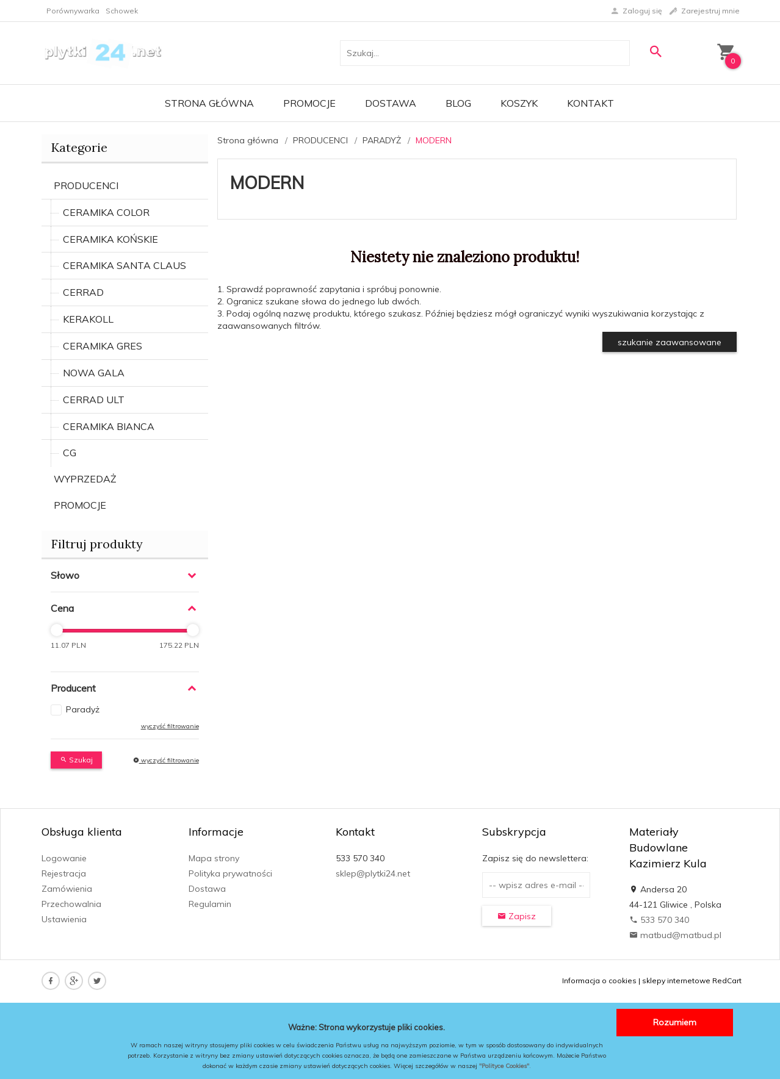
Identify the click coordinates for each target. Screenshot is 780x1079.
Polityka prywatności (230, 873)
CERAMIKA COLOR (106, 212)
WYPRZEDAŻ (85, 479)
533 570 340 (659, 919)
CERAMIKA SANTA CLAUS (124, 265)
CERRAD (83, 292)
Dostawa (390, 103)
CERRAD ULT (94, 399)
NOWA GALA (94, 373)
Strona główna (209, 103)
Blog (458, 103)
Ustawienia (64, 919)
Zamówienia (67, 888)
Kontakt (590, 103)
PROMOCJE (80, 505)
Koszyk (519, 103)
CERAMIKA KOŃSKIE (110, 239)
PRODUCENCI (86, 185)
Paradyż (82, 709)
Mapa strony (214, 858)
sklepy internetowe (676, 980)
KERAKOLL (88, 319)
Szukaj (76, 759)
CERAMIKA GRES (102, 346)
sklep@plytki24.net (373, 873)
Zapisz (516, 916)
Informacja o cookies (599, 980)
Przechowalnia (71, 903)
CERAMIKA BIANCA (108, 426)
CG (69, 452)
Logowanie (64, 858)
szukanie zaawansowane (669, 342)
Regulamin (210, 903)
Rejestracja (64, 873)
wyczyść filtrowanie (170, 726)
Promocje (309, 103)
